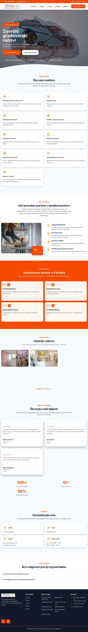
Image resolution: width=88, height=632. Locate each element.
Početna (33, 6)
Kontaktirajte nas (78, 6)
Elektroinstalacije (60, 606)
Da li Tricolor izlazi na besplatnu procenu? (16, 574)
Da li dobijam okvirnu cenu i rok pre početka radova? (19, 579)
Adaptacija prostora (47, 602)
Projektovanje (59, 597)
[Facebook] (3, 621)
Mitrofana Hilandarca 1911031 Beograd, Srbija (79, 599)
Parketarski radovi (46, 606)
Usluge (41, 6)
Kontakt (65, 6)
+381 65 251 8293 (8, 532)
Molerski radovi (45, 614)
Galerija (57, 6)
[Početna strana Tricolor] (12, 6)
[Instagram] (8, 621)
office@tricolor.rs (51, 532)
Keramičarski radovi (47, 609)
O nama (49, 6)
